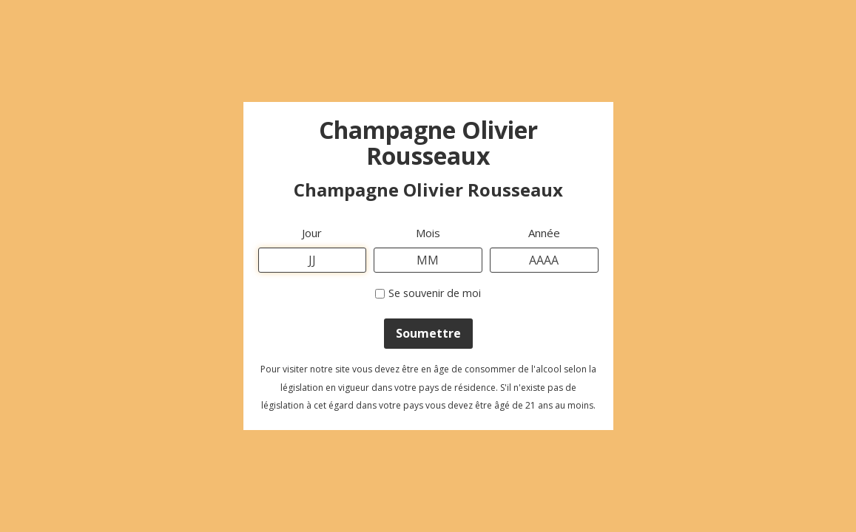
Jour (312, 232)
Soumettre (428, 333)
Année (544, 232)
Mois (428, 232)
